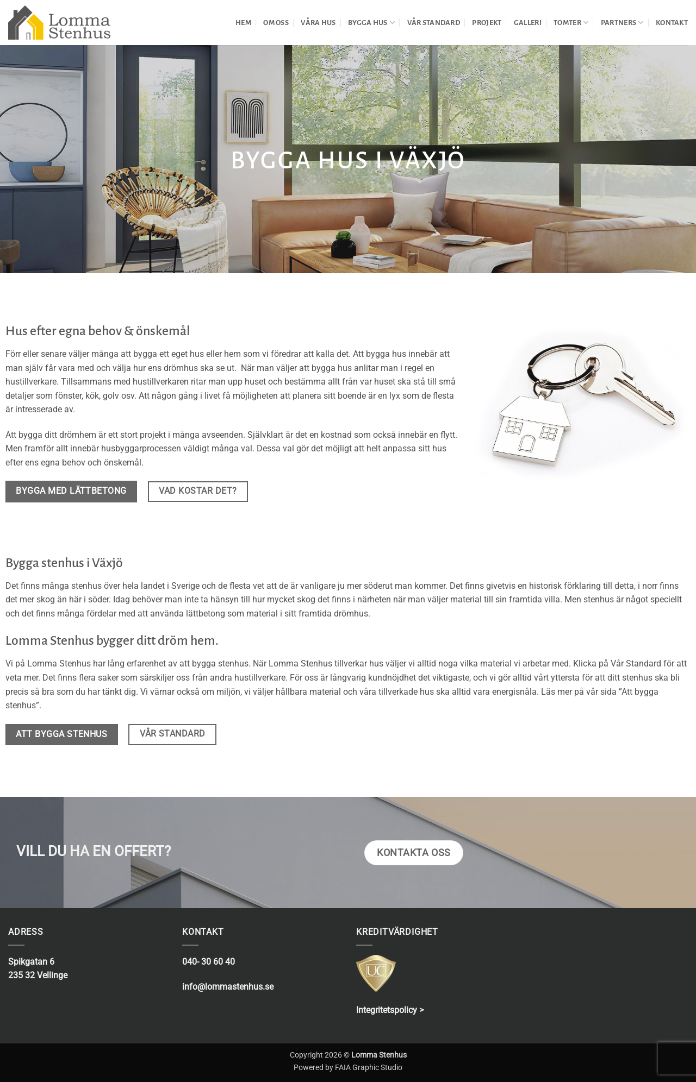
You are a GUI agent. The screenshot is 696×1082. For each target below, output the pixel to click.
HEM (243, 22)
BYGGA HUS (371, 22)
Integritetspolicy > (390, 1010)
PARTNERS (622, 22)
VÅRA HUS (318, 22)
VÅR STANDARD (433, 22)
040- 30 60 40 (208, 962)
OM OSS (276, 22)
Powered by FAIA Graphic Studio (348, 1067)
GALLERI (528, 22)
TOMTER (571, 22)
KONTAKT (672, 22)
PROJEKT (486, 22)
